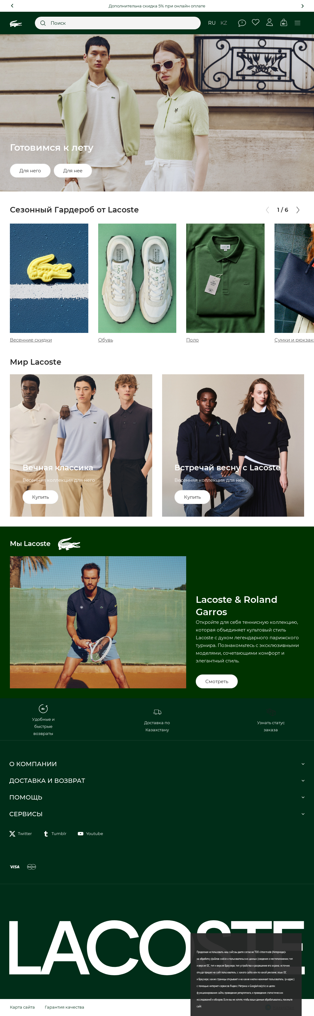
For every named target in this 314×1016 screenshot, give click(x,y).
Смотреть (216, 681)
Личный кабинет (270, 22)
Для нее (72, 171)
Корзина (283, 22)
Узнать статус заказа (271, 719)
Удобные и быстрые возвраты (43, 720)
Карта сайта (22, 1007)
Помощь (242, 23)
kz (223, 23)
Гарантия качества (64, 1007)
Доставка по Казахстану (157, 719)
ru (212, 23)
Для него (30, 171)
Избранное (256, 22)
